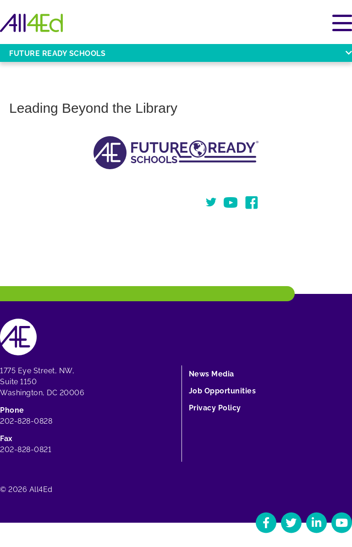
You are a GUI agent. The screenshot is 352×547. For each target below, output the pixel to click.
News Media (211, 374)
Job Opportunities (222, 391)
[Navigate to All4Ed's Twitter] (291, 522)
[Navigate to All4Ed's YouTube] (341, 522)
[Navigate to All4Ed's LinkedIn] (316, 522)
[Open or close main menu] (342, 23)
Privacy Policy (215, 407)
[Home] (31, 23)
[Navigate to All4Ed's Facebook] (266, 522)
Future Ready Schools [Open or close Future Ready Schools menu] (180, 53)
